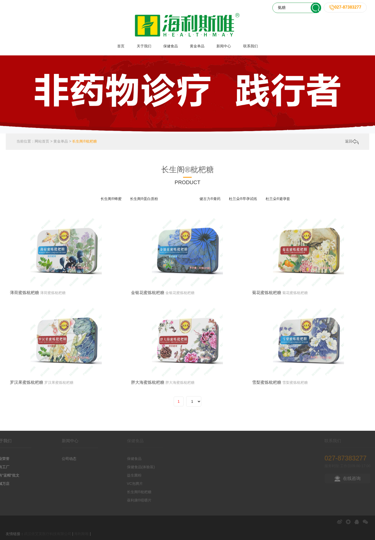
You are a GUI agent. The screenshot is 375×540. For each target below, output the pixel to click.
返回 (352, 143)
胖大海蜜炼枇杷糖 (147, 421)
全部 (88, 199)
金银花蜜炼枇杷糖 (147, 331)
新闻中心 (223, 46)
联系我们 (250, 46)
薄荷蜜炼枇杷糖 (24, 331)
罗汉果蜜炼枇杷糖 (26, 421)
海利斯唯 (81, 534)
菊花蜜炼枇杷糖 (266, 331)
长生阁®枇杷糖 (84, 142)
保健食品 (170, 46)
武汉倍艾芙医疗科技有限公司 (47, 534)
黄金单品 (197, 46)
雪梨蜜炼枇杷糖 (266, 421)
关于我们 (144, 46)
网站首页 (42, 142)
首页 (120, 46)
